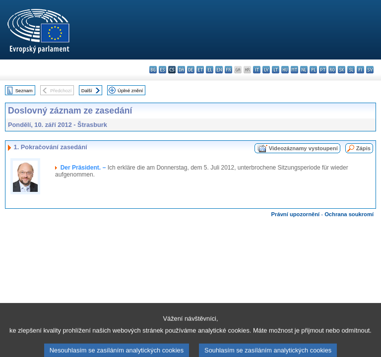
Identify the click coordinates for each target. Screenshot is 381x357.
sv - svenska (370, 69)
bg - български (153, 69)
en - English (219, 69)
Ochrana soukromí (349, 214)
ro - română (332, 69)
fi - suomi (360, 69)
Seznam (24, 90)
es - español (162, 69)
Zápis (363, 148)
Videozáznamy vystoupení (303, 148)
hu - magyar (285, 69)
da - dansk (181, 69)
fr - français (228, 69)
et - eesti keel (200, 69)
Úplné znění (130, 90)
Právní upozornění (295, 214)
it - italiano (256, 69)
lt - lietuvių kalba (275, 69)
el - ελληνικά (209, 69)
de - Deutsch (190, 69)
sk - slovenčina (341, 69)
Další (86, 90)
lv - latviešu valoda (266, 69)
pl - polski (313, 69)
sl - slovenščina (351, 69)
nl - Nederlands (304, 69)
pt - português (322, 69)
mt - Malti (294, 69)
